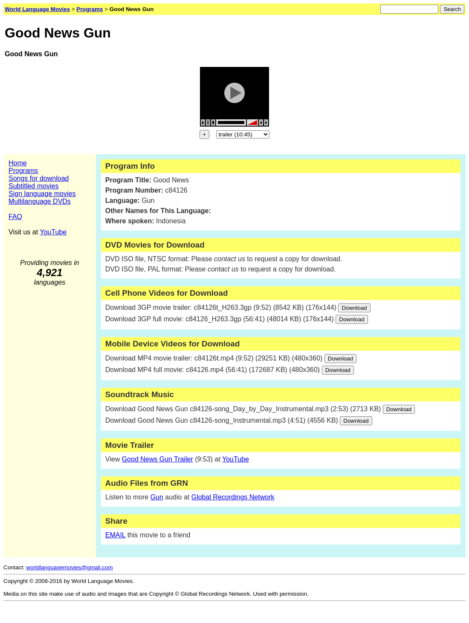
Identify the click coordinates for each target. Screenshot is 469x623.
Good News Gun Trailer (157, 459)
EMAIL (115, 535)
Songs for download (39, 178)
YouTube (53, 232)
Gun (157, 497)
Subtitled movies (33, 186)
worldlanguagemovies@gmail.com (69, 567)
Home (18, 163)
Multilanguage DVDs (40, 201)
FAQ (15, 216)
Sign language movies (42, 193)
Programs (23, 170)
